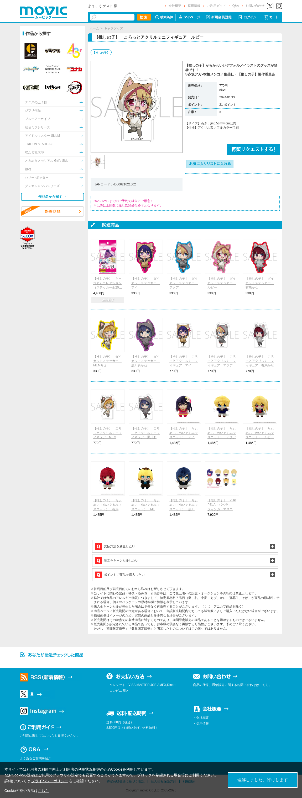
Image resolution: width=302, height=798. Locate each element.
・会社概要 (201, 718)
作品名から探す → (52, 197)
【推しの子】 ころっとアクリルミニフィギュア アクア (221, 361)
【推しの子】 (101, 52)
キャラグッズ (113, 28)
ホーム (94, 28)
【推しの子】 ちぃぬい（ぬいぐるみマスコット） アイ (183, 433)
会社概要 (175, 6)
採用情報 (194, 6)
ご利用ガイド (216, 6)
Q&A (235, 6)
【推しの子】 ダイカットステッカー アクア (183, 283)
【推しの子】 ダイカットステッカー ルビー (221, 283)
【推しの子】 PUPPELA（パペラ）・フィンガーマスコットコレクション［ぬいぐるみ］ (221, 509)
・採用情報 (201, 723)
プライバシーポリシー (49, 781)
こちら (43, 791)
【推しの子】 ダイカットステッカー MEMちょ (107, 361)
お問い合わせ (255, 6)
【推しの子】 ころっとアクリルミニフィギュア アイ (183, 361)
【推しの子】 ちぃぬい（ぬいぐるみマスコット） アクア (221, 433)
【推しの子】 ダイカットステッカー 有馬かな (260, 283)
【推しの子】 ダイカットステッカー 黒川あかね (145, 361)
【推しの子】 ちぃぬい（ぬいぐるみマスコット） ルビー (260, 433)
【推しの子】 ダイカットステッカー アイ (145, 283)
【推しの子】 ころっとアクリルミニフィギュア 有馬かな (260, 361)
